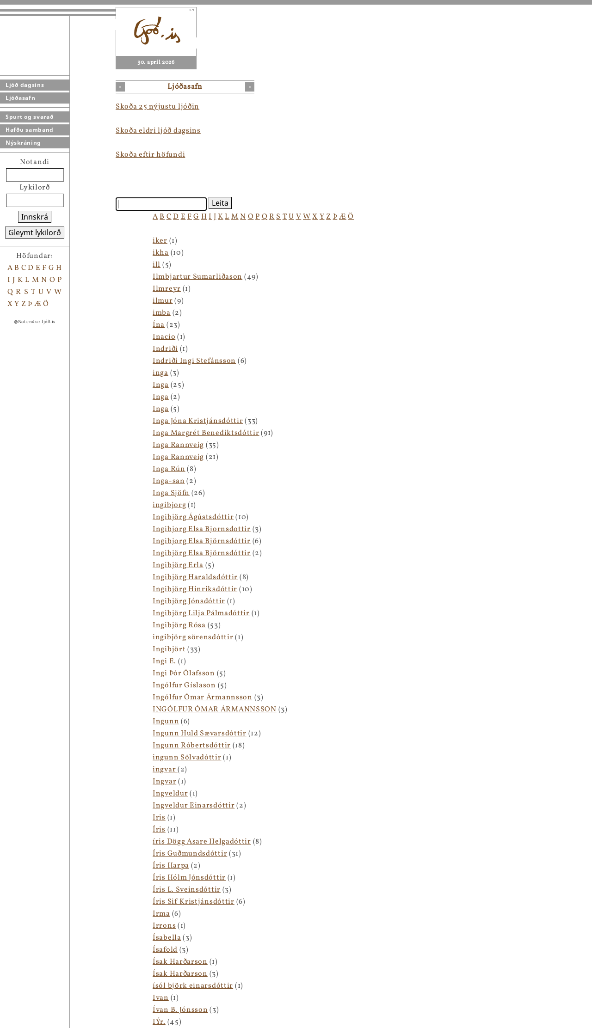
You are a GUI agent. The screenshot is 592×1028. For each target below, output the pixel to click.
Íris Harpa (171, 866)
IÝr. (159, 1022)
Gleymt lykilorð (34, 232)
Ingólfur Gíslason (184, 685)
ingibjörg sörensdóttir (193, 637)
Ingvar (164, 782)
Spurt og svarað (30, 117)
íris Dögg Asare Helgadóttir (202, 842)
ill (156, 265)
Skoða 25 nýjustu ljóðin (157, 107)
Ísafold (165, 950)
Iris (159, 818)
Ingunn (166, 721)
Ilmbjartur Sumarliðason (197, 277)
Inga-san (169, 481)
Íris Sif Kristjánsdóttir (193, 902)
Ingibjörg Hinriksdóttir (195, 589)
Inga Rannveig (178, 445)
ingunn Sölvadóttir (187, 758)
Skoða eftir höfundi (150, 155)
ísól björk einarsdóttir (193, 986)
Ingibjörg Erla (178, 565)
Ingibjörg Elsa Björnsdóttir (202, 553)
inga (160, 373)
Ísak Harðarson (180, 962)
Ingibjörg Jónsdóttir (189, 601)
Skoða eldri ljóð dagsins (158, 131)
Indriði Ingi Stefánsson (194, 361)
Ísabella (167, 938)
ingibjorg (169, 505)
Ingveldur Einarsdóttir (193, 806)
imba (162, 313)
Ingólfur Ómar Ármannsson (203, 697)
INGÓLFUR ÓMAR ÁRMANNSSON (215, 709)
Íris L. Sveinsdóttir (187, 890)
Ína (159, 325)
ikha (161, 253)
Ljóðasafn (20, 98)
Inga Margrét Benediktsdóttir (206, 433)
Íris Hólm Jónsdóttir (189, 878)
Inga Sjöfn (171, 493)
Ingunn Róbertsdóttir (192, 745)
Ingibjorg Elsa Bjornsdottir (202, 529)
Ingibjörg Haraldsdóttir (195, 577)
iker (160, 241)
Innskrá (34, 217)
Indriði (165, 349)
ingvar (165, 770)
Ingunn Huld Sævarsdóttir (200, 733)
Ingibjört (169, 649)
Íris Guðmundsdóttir (190, 854)
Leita (220, 203)
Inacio (164, 337)
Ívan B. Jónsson (180, 1010)
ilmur (163, 301)
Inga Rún (169, 469)
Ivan (161, 998)
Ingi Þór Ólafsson (184, 673)
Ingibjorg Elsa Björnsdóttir (202, 541)
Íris (159, 830)
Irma (161, 914)
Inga (161, 385)
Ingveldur (170, 794)
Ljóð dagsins (25, 85)
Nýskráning (23, 143)
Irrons (164, 926)
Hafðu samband (30, 130)
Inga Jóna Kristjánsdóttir (198, 421)
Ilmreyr (167, 289)
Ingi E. (164, 661)
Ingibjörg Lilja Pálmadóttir (201, 613)
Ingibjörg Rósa (179, 625)
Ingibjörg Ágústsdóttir (193, 517)
